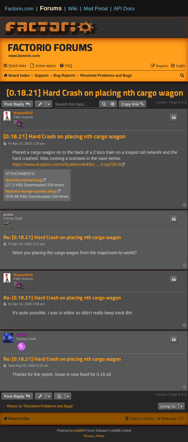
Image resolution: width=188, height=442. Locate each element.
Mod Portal (96, 8)
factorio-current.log (23, 180)
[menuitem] (43, 66)
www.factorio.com (24, 56)
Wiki (73, 8)
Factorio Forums (50, 47)
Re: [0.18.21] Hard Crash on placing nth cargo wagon (62, 237)
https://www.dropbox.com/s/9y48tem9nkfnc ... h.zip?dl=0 (66, 164)
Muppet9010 (23, 113)
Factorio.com (19, 8)
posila (8, 214)
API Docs (124, 8)
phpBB (78, 430)
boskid (21, 335)
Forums (51, 8)
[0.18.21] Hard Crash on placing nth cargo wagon (94, 92)
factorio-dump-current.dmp (30, 191)
